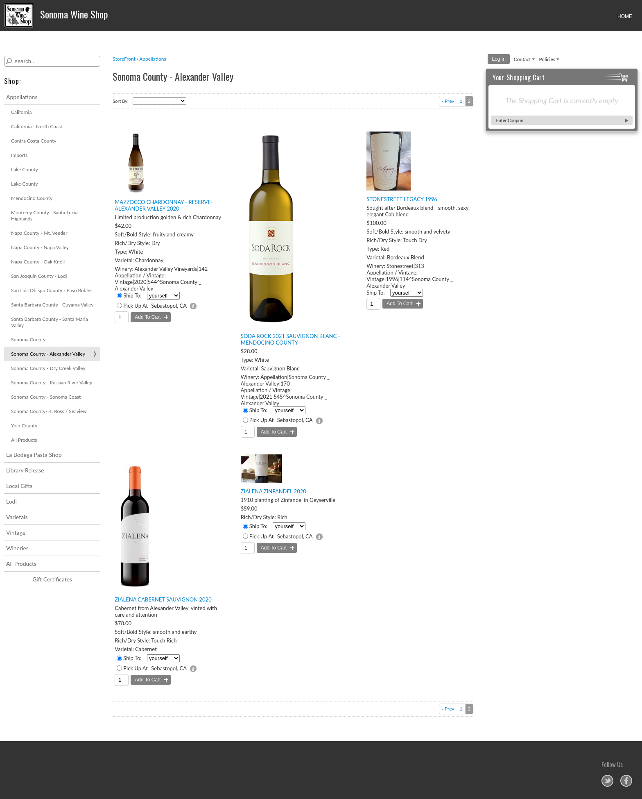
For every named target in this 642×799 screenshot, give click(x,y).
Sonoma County (28, 339)
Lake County (24, 169)
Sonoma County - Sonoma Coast (46, 397)
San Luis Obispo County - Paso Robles (52, 290)
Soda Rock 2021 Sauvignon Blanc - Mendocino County (290, 339)
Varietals (17, 516)
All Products (24, 440)
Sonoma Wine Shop (56, 15)
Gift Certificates (52, 579)
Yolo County (24, 425)
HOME (624, 16)
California (21, 112)
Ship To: (132, 295)
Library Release (25, 470)
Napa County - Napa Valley (40, 247)
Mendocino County (31, 198)
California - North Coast (36, 126)
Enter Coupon (509, 120)
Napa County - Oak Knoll (38, 262)
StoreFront (124, 59)
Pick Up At (135, 305)
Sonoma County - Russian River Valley (51, 382)
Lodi (11, 501)
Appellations (21, 96)
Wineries (17, 548)
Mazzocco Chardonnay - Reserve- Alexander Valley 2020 (163, 205)
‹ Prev (448, 101)
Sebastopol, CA (169, 305)
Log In (498, 59)
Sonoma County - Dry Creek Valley (48, 368)
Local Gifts (19, 485)
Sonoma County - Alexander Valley (48, 354)
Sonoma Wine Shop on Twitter (607, 781)
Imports (19, 155)
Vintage (15, 532)
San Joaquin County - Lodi (39, 276)
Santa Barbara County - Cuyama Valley (52, 305)
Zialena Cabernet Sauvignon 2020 (163, 599)
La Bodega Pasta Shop (34, 454)
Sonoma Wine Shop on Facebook (626, 781)
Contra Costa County (34, 141)
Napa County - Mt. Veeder (39, 233)
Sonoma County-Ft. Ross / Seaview (49, 411)
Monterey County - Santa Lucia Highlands (44, 215)
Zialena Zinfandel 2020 (273, 491)
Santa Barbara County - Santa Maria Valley (49, 322)
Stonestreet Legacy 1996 (401, 199)
